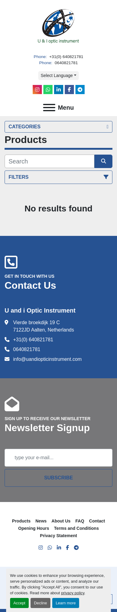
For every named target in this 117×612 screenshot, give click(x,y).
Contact (97, 521)
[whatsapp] (48, 89)
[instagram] (37, 89)
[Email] (58, 458)
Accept (19, 603)
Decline (40, 603)
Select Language (57, 75)
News (41, 521)
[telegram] (80, 89)
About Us (61, 521)
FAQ (79, 521)
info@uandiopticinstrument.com (47, 359)
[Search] (49, 161)
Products (21, 521)
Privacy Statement (58, 535)
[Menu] (49, 107)
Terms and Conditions (76, 528)
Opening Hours (33, 528)
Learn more (65, 603)
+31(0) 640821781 (65, 56)
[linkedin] (58, 89)
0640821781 (65, 62)
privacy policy (72, 593)
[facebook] (69, 89)
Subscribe (58, 477)
